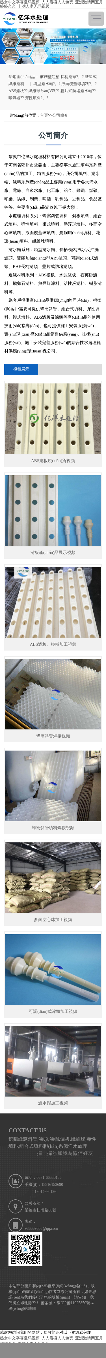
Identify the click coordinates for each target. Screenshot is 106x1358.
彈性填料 (33, 98)
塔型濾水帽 (43, 84)
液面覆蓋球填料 (75, 84)
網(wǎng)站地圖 (22, 1308)
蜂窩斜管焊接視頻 (53, 736)
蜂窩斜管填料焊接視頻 (53, 828)
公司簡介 (60, 115)
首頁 (44, 115)
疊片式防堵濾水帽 (76, 91)
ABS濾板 (16, 91)
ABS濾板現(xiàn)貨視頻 (53, 460)
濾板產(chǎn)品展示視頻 (53, 552)
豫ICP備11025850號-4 (75, 1303)
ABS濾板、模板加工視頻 (53, 644)
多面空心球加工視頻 (53, 919)
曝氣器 (14, 98)
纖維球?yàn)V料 (42, 91)
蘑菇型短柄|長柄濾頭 (58, 77)
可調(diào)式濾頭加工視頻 (53, 1011)
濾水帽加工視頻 (53, 1103)
